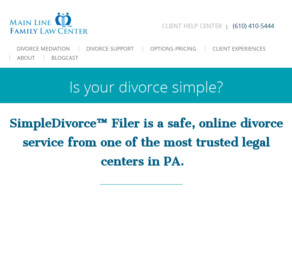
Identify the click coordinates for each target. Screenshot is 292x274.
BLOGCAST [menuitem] (64, 58)
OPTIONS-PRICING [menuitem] (173, 48)
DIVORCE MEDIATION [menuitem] (43, 48)
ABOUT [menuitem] (26, 58)
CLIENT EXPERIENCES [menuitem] (239, 48)
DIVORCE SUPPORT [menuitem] (110, 48)
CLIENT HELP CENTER (192, 26)
